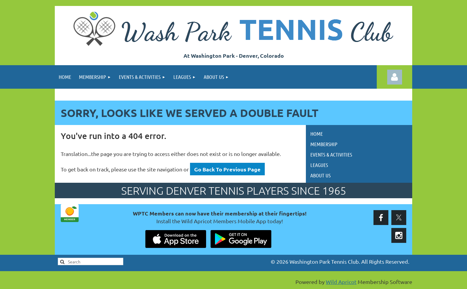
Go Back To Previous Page (227, 169)
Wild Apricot (341, 282)
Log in (394, 77)
